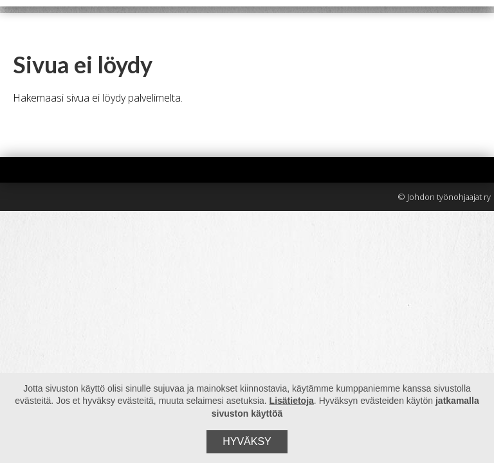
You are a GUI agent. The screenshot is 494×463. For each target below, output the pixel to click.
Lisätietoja (292, 400)
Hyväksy (247, 441)
